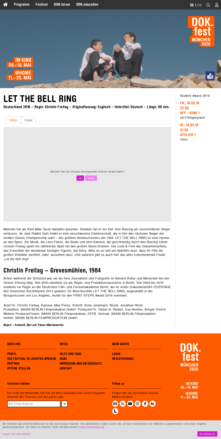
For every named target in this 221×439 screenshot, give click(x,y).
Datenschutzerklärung (91, 427)
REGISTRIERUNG (122, 359)
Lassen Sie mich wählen (16, 434)
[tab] (13, 120)
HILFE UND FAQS (70, 354)
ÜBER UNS (14, 344)
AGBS (63, 359)
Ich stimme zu (207, 434)
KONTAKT (66, 368)
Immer (91, 178)
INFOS (64, 344)
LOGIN (116, 354)
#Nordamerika (55, 325)
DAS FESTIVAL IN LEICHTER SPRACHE (31, 359)
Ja (80, 178)
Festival (42, 4)
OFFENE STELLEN (18, 368)
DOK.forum (62, 4)
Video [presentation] (13, 120)
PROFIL (12, 354)
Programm (21, 4)
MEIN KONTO (120, 344)
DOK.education (87, 4)
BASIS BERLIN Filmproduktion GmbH (48, 309)
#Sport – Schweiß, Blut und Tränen (24, 325)
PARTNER (13, 363)
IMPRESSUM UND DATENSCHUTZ (81, 363)
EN (199, 5)
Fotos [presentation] (29, 120)
